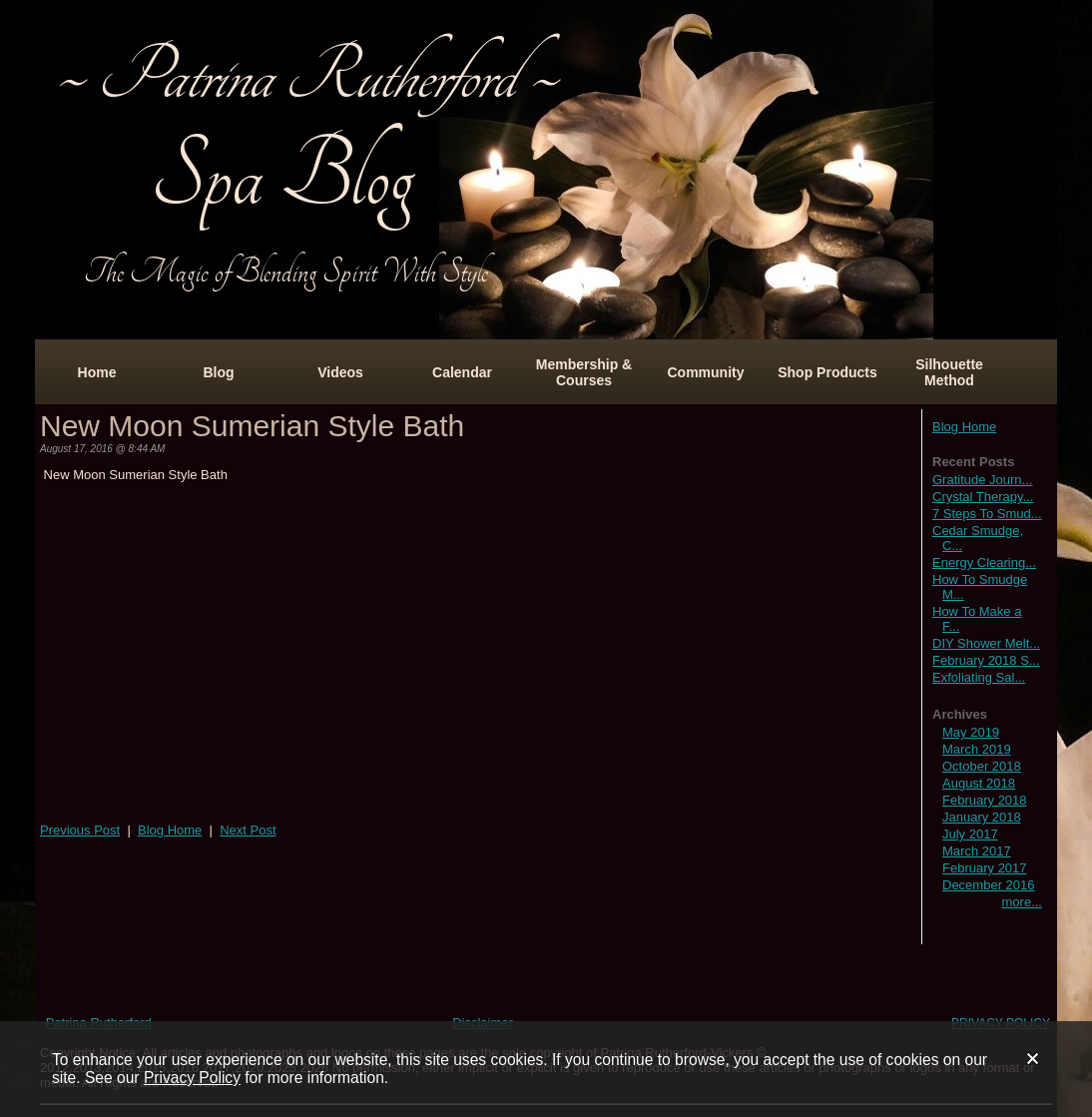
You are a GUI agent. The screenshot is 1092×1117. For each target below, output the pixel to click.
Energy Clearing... (984, 562)
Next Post (247, 830)
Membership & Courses (584, 372)
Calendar (462, 372)
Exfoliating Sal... (978, 677)
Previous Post (80, 830)
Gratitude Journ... (982, 479)
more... (1022, 901)
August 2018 (978, 783)
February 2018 (984, 800)
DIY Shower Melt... (986, 643)
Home (97, 372)
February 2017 (984, 867)
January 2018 (981, 817)
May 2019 (970, 732)
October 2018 (981, 766)
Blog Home (964, 426)
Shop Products (827, 372)
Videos (340, 372)
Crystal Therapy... (982, 496)
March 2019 (976, 749)
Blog (218, 372)
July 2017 (970, 834)
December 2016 (988, 884)
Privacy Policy (192, 1077)
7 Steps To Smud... (987, 513)
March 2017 (976, 850)
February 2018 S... (986, 660)
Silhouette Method (949, 372)
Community (706, 372)
